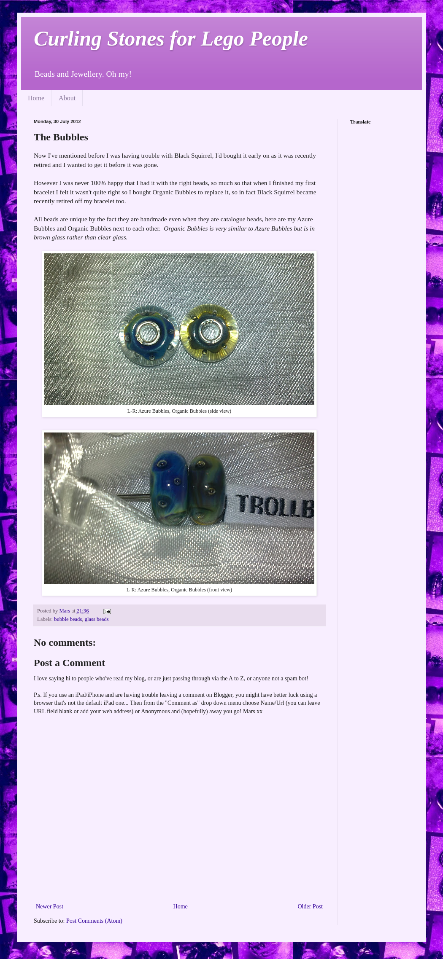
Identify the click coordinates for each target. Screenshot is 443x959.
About (67, 98)
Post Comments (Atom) (94, 921)
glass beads (97, 619)
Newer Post (49, 906)
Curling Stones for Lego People (171, 38)
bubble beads (68, 619)
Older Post (310, 906)
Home (36, 98)
